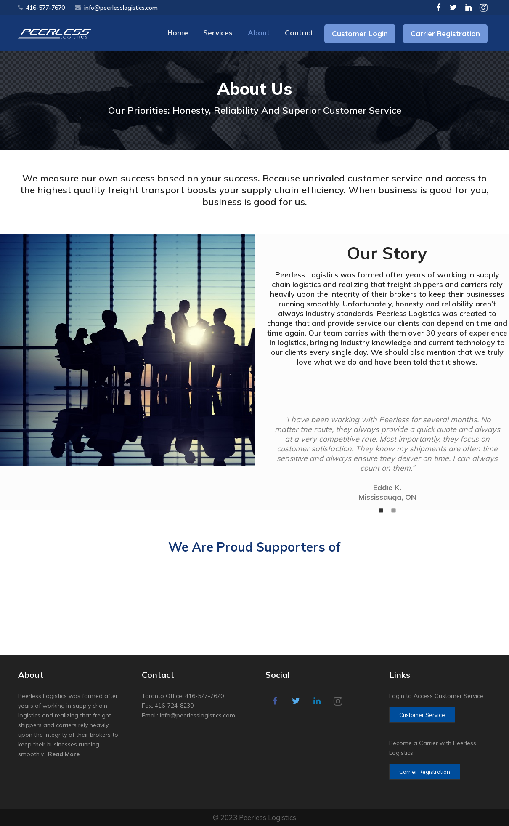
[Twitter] (453, 7)
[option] (387, 458)
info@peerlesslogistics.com (121, 7)
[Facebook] (438, 7)
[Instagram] (483, 7)
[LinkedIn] (468, 7)
